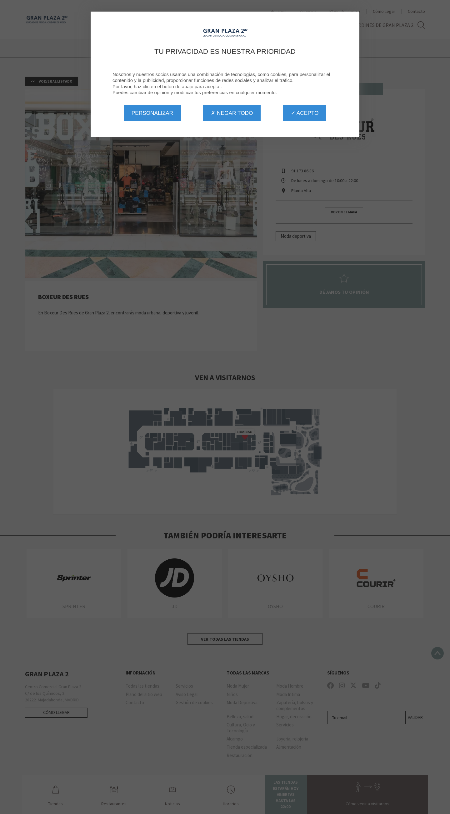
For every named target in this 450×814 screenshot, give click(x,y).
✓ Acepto (304, 113)
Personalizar (152, 113)
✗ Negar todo (232, 113)
